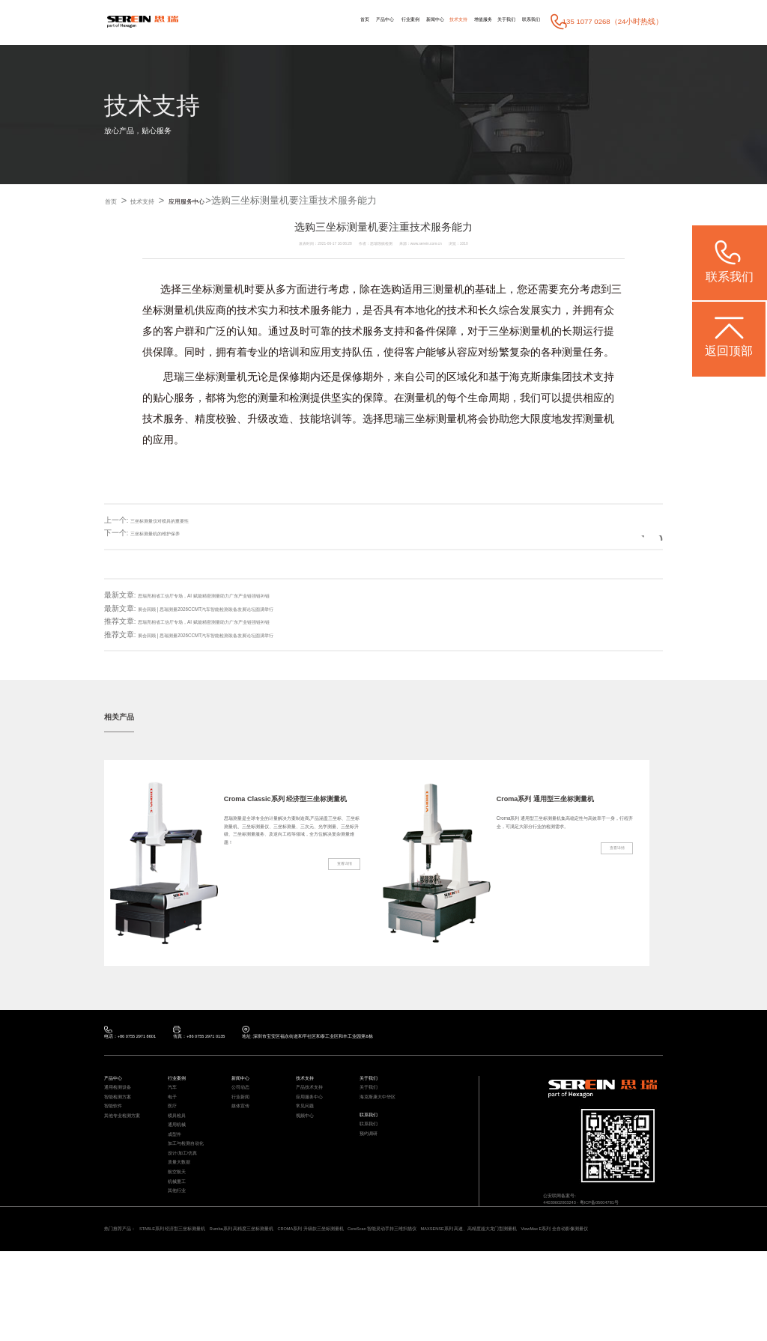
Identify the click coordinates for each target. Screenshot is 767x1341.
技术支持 (407, 21)
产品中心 (290, 21)
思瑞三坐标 (410, 419)
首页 (257, 21)
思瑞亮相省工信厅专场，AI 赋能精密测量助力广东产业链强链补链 (247, 596)
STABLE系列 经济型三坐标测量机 (207, 1303)
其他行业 (181, 1259)
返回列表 (626, 533)
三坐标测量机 (212, 290)
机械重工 (181, 1245)
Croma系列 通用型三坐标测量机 (562, 806)
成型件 (178, 1173)
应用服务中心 (223, 201)
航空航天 (181, 1231)
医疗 (174, 1130)
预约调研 (373, 1167)
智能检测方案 (124, 1116)
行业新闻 (244, 1116)
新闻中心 (369, 21)
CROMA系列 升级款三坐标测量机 (415, 1303)
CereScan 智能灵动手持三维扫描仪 (523, 1303)
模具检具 (181, 1145)
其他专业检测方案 (131, 1145)
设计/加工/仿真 (190, 1202)
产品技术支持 (316, 1101)
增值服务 (446, 21)
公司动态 (244, 1101)
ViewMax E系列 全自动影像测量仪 (228, 1316)
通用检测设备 (124, 1101)
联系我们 (524, 21)
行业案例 (329, 21)
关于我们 (484, 21)
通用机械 (181, 1159)
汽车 (174, 1101)
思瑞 (173, 377)
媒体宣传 (244, 1130)
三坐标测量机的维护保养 (171, 533)
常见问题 (309, 1130)
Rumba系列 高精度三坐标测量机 (311, 1303)
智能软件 (117, 1130)
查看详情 (337, 934)
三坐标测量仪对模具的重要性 (179, 520)
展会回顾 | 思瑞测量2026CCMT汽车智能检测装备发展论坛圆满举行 (249, 608)
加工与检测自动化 (195, 1188)
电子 (174, 1116)
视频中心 (309, 1145)
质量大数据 (184, 1217)
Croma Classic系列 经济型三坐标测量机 (287, 806)
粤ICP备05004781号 (628, 1219)
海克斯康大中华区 (386, 1116)
